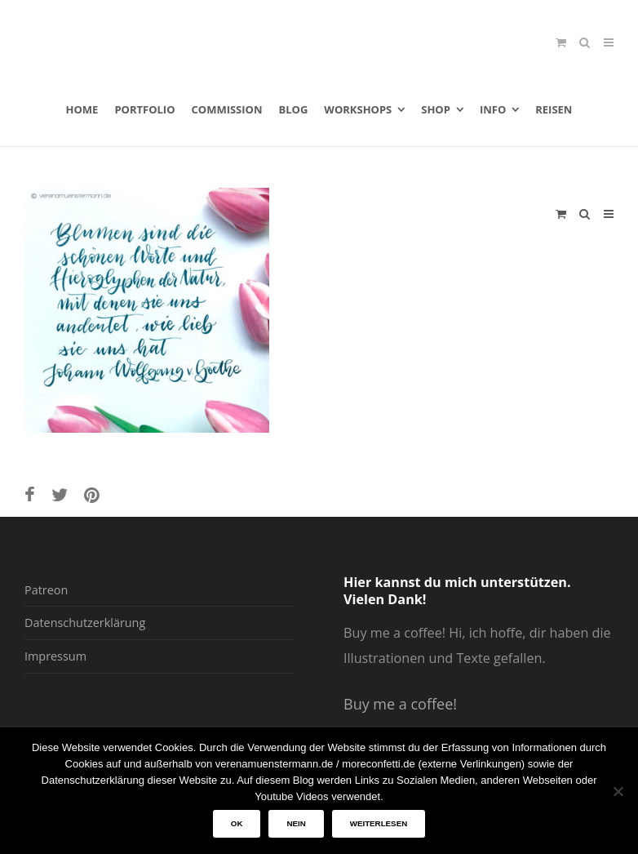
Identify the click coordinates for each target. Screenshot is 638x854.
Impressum (55, 656)
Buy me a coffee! (400, 704)
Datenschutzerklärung (84, 622)
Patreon (46, 590)
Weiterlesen (378, 823)
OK (237, 823)
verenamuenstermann (180, 36)
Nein (295, 823)
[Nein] (617, 791)
